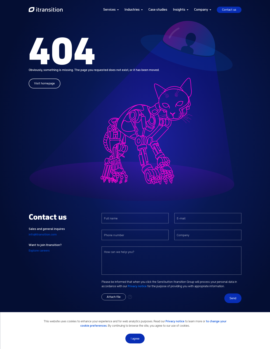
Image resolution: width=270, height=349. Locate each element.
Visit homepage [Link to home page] (44, 83)
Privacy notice (137, 286)
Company (201, 10)
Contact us (229, 9)
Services (109, 10)
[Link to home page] (46, 10)
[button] (113, 296)
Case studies (157, 10)
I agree (135, 338)
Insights (179, 10)
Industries (132, 10)
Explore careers (39, 250)
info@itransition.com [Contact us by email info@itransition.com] (43, 234)
